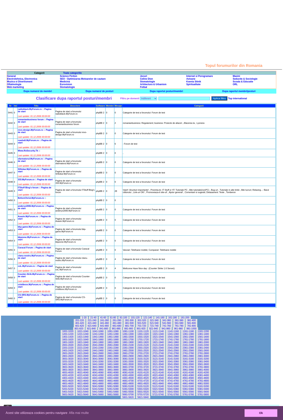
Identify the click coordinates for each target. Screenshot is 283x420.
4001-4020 (67, 372)
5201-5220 (67, 389)
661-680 (117, 325)
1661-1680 (112, 339)
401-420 (79, 323)
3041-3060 (98, 358)
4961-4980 (188, 383)
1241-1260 (98, 334)
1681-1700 (128, 339)
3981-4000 (203, 369)
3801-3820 (67, 369)
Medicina (65, 81)
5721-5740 (158, 394)
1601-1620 (67, 339)
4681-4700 (128, 380)
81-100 (123, 317)
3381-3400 (203, 361)
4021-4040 (82, 372)
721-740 (154, 325)
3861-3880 (112, 369)
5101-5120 (143, 386)
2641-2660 (98, 353)
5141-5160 (173, 386)
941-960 (166, 328)
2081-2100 (128, 345)
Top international (237, 98)
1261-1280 (112, 334)
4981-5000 (203, 383)
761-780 (179, 325)
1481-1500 (128, 336)
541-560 (166, 323)
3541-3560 (173, 364)
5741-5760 (173, 394)
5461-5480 (112, 391)
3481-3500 (128, 364)
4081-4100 (128, 372)
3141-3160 (173, 358)
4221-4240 (82, 375)
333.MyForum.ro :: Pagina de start (35, 179)
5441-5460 (98, 391)
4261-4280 (112, 375)
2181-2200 (203, 345)
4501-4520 (143, 378)
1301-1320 (143, 334)
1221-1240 (82, 334)
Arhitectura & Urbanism (153, 84)
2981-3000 (203, 356)
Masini (236, 76)
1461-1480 (112, 336)
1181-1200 (203, 331)
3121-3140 (158, 358)
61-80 (113, 317)
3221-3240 (82, 361)
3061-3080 (112, 358)
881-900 (128, 328)
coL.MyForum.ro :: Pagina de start (35, 266)
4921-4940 (158, 383)
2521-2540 (158, 350)
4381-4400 (203, 375)
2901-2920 (143, 356)
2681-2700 (128, 353)
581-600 (191, 323)
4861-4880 (112, 383)
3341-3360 (173, 361)
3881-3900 (128, 369)
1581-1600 (203, 336)
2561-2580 (188, 350)
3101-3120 (143, 358)
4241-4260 (98, 375)
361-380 (179, 320)
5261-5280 (112, 389)
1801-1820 (67, 342)
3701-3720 (143, 367)
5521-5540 (158, 391)
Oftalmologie (14, 84)
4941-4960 (173, 383)
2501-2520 (143, 350)
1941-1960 (173, 342)
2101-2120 (143, 345)
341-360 (166, 320)
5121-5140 (158, 386)
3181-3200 (203, 358)
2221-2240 (82, 347)
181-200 (185, 317)
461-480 (117, 323)
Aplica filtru (219, 98)
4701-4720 (143, 380)
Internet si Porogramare (199, 76)
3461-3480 (112, 364)
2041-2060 (98, 345)
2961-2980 (188, 356)
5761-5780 (188, 394)
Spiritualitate (193, 84)
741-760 (166, 325)
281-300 (129, 320)
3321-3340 (158, 361)
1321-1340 (158, 334)
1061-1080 (112, 331)
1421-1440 (82, 336)
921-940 (153, 328)
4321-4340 (158, 375)
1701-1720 (143, 339)
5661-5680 (112, 394)
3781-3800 (203, 367)
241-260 (104, 320)
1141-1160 (173, 331)
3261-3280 (112, 361)
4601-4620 (67, 380)
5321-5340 (158, 389)
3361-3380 (188, 361)
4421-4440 (82, 378)
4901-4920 (143, 383)
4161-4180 (188, 372)
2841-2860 (98, 356)
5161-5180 (188, 386)
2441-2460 (98, 350)
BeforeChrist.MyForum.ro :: (32, 198)
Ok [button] (261, 413)
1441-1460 (98, 336)
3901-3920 (143, 369)
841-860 (103, 328)
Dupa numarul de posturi (99, 91)
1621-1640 (82, 339)
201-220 (79, 320)
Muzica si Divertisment (19, 81)
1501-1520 (143, 336)
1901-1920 (143, 342)
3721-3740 (158, 367)
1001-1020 (67, 331)
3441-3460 (98, 364)
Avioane (190, 78)
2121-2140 (158, 345)
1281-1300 (128, 334)
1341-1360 (173, 334)
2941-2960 (173, 356)
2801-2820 (67, 356)
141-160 (160, 317)
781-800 (191, 325)
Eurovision (66, 84)
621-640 (92, 325)
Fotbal (143, 87)
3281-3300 (128, 361)
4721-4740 (158, 380)
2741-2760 (173, 353)
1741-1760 (173, 339)
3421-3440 (82, 364)
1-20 (84, 317)
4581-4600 (203, 378)
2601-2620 (67, 353)
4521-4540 (158, 378)
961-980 (178, 328)
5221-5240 (82, 389)
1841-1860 (98, 342)
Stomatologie (147, 81)
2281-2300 (128, 347)
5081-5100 (128, 386)
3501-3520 (143, 364)
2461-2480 (112, 350)
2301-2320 (143, 347)
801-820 (79, 328)
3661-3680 (112, 367)
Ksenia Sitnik (193, 81)
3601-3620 (67, 367)
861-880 (116, 328)
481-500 (129, 323)
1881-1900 (128, 342)
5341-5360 (173, 389)
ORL (235, 84)
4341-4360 (173, 375)
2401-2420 (67, 350)
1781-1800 (203, 339)
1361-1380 (188, 334)
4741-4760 (173, 380)
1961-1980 (188, 342)
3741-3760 (173, 367)
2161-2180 (188, 345)
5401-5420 (67, 391)
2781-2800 (203, 353)
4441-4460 (98, 378)
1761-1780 (188, 339)
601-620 (79, 325)
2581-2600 (203, 350)
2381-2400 (203, 347)
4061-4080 (112, 372)
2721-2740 (158, 353)
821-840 (91, 328)
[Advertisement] (141, 27)
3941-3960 (173, 369)
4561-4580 (188, 378)
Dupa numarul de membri (38, 91)
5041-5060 (98, 386)
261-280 (117, 320)
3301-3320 (143, 361)
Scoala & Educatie (243, 81)
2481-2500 (128, 350)
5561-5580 (188, 391)
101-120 (135, 317)
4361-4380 (188, 375)
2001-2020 (67, 345)
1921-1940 (158, 342)
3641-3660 (98, 367)
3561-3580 (188, 364)
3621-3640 (82, 367)
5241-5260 (98, 389)
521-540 (154, 323)
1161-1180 (188, 331)
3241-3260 (98, 361)
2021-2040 (82, 345)
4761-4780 (188, 380)
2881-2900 (128, 356)
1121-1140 (158, 331)
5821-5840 (143, 397)
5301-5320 (143, 389)
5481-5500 (128, 391)
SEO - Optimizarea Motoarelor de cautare (83, 78)
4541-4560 (173, 378)
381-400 (191, 320)
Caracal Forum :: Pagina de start (34, 247)
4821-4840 (82, 383)
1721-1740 (158, 339)
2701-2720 (143, 353)
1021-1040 (82, 331)
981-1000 (192, 328)
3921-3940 (158, 369)
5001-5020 (67, 386)
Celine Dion (146, 78)
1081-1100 (128, 331)
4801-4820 (67, 383)
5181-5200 (203, 386)
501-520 (141, 323)
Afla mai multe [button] (79, 413)
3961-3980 (188, 369)
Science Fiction (68, 76)
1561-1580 (188, 336)
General (11, 76)
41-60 (103, 317)
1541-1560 (173, 336)
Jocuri (143, 76)
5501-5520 (143, 391)
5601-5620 (67, 394)
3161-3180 (188, 358)
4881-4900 (128, 383)
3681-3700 (128, 367)
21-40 (93, 317)
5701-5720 (143, 394)
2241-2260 (98, 347)
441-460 (104, 323)
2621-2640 (82, 353)
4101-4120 (143, 372)
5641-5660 (98, 394)
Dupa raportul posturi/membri (166, 91)
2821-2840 (82, 356)
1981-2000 (203, 342)
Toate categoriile (72, 73)
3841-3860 (98, 369)
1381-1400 (203, 334)
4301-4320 (143, 375)
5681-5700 (128, 394)
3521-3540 (158, 364)
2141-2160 (173, 345)
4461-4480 (112, 378)
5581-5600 (203, 391)
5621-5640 (82, 394)
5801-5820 (128, 397)
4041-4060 (98, 372)
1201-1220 (67, 334)
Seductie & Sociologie (245, 78)
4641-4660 (98, 380)
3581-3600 (203, 364)
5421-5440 (82, 391)
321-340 (154, 320)
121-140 (147, 317)
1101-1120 (143, 331)
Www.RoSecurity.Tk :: (29, 150)
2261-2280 (112, 347)
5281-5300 (128, 389)
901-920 (141, 328)
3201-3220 (67, 361)
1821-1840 (82, 342)
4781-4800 (203, 380)
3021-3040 (82, 358)
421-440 (92, 323)
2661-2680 (112, 353)
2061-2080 (112, 345)
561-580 (179, 323)
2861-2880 (112, 356)
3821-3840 (82, 369)
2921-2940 (158, 356)
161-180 (172, 317)
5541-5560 (173, 391)
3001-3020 (67, 358)
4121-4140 (158, 372)
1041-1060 (98, 331)
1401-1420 (67, 336)
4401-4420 (67, 378)
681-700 (129, 325)
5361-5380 (188, 389)
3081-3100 (128, 358)
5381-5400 (203, 389)
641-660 (104, 325)
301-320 (141, 320)
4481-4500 (128, 378)
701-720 (141, 325)
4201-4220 (67, 375)
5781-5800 (203, 394)
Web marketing (15, 87)
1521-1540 (158, 336)
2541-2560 (173, 350)
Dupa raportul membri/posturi (239, 91)
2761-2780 (188, 353)
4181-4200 (203, 372)
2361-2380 (188, 347)
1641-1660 (98, 339)
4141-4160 (173, 372)
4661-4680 (112, 380)
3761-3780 (188, 367)
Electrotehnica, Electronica (22, 78)
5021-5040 (82, 386)
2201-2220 (67, 347)
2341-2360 (173, 347)
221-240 (92, 320)
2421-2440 (82, 350)
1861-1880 (112, 342)
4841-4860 (98, 383)
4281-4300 (128, 375)
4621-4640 (82, 380)
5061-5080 (112, 386)
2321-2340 (158, 347)
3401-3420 (67, 364)
